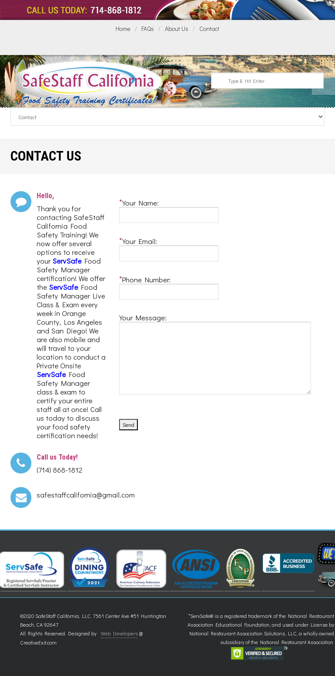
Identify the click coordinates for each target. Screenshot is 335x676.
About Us (176, 28)
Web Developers (119, 633)
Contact (209, 28)
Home (123, 28)
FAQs (147, 28)
